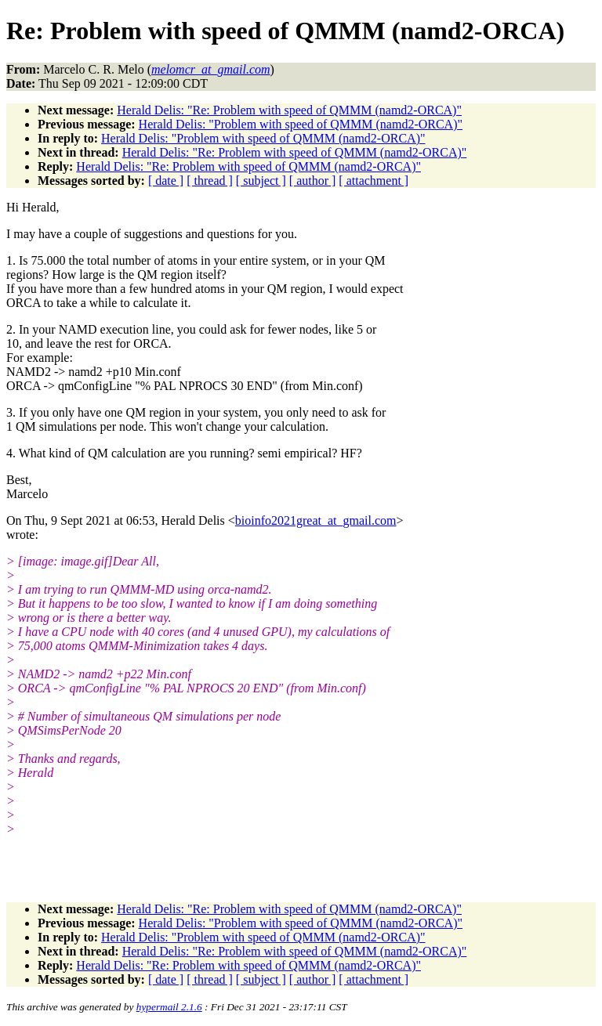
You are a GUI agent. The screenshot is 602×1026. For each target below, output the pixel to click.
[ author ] (312, 180)
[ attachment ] (373, 180)
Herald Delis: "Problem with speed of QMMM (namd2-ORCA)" (300, 124)
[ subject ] (261, 180)
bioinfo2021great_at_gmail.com (316, 520)
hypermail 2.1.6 (169, 1007)
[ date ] (165, 180)
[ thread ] (210, 180)
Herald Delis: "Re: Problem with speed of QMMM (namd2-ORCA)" (289, 110)
